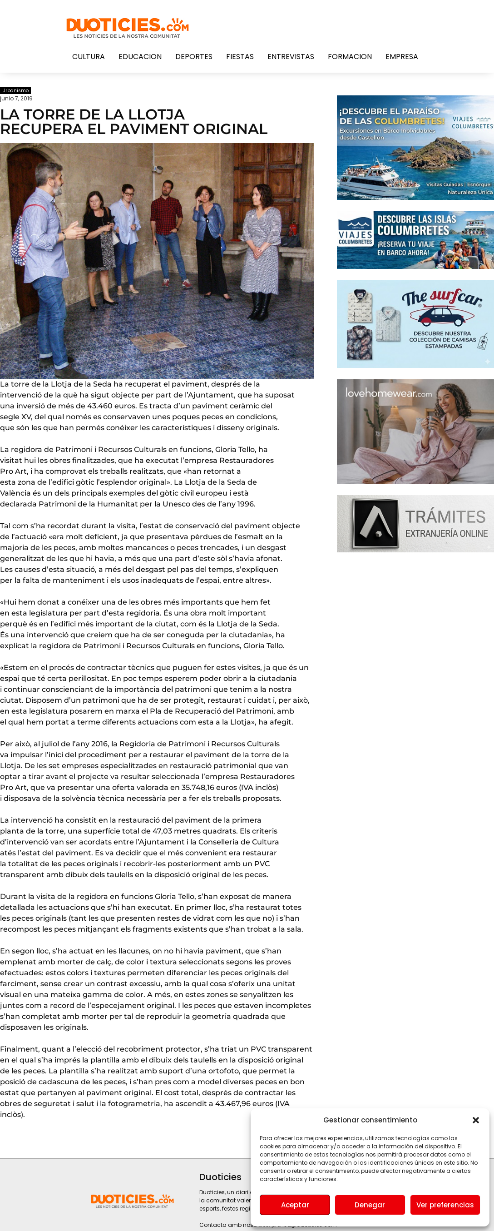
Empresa (401, 56)
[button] (475, 1120)
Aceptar (295, 1205)
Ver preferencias (445, 1205)
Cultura (88, 56)
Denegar (370, 1205)
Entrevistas (290, 56)
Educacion (140, 56)
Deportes (193, 56)
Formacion (350, 56)
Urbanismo (15, 90)
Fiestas (240, 56)
